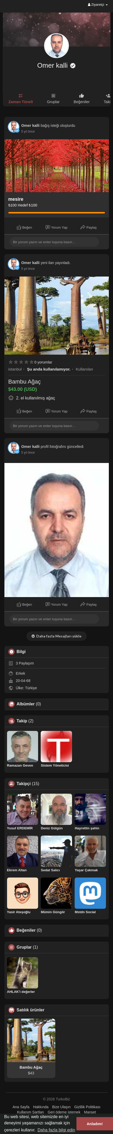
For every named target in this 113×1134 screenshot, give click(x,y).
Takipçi (24, 784)
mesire (15, 199)
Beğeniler (26, 930)
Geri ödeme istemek (64, 1112)
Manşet (90, 1112)
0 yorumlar (43, 362)
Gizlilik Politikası (87, 1107)
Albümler (26, 704)
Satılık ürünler (31, 1010)
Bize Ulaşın (61, 1107)
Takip (22, 721)
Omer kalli (53, 65)
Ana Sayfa (21, 1107)
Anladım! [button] (95, 1124)
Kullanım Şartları (30, 1112)
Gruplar (24, 947)
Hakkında (41, 1107)
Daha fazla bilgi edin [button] (56, 1130)
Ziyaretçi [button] (98, 5)
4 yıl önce (28, 131)
